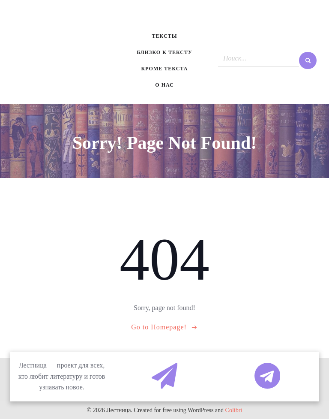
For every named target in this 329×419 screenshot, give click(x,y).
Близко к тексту (164, 52)
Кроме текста (164, 69)
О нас (164, 85)
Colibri (233, 410)
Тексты (164, 36)
